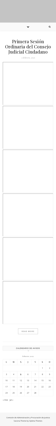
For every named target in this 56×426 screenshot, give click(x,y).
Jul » (11, 399)
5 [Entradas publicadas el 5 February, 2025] (20, 374)
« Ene (5, 399)
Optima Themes (35, 421)
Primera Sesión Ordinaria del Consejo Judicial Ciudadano (28, 46)
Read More (28, 331)
